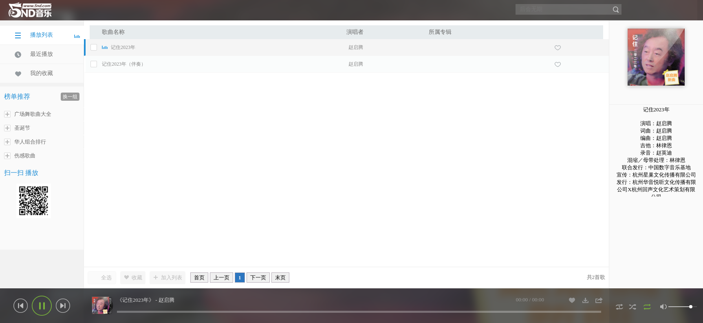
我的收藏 (34, 73)
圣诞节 (17, 128)
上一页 (221, 277)
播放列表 (47, 35)
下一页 (258, 277)
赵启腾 (355, 47)
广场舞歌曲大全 (27, 114)
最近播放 (34, 54)
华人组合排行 (25, 142)
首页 (199, 277)
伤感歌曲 (19, 156)
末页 (280, 277)
